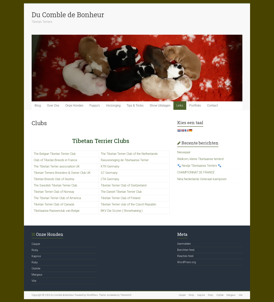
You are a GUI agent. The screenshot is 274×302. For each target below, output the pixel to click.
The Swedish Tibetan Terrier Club (55, 185)
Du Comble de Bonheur (68, 14)
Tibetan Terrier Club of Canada (54, 204)
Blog (38, 105)
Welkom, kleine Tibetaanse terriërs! (200, 159)
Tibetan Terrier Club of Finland (120, 198)
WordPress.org (186, 262)
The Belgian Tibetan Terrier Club (55, 154)
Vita (34, 280)
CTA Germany (110, 179)
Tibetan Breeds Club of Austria (54, 179)
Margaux (37, 274)
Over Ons (53, 105)
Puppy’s (94, 105)
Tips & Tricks (135, 105)
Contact (212, 105)
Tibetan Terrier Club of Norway (54, 192)
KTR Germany (110, 166)
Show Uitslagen (160, 105)
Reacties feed (185, 256)
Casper (36, 243)
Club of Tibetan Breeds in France (55, 160)
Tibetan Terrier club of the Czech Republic (128, 204)
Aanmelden (184, 243)
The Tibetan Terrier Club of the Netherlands (129, 154)
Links (179, 105)
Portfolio (195, 105)
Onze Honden (74, 105)
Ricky (35, 250)
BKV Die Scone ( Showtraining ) (122, 211)
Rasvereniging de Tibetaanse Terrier (125, 160)
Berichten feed (185, 249)
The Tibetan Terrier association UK (57, 166)
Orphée (36, 268)
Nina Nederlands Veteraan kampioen (201, 179)
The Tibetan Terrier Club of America (57, 198)
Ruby (35, 262)
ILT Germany (109, 173)
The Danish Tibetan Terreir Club (121, 192)
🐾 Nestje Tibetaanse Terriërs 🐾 (199, 165)
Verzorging (113, 105)
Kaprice (36, 256)
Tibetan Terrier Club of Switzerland (123, 185)
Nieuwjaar (183, 152)
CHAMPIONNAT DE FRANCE (196, 172)
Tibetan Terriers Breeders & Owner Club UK (62, 173)
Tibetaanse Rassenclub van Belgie (57, 211)
